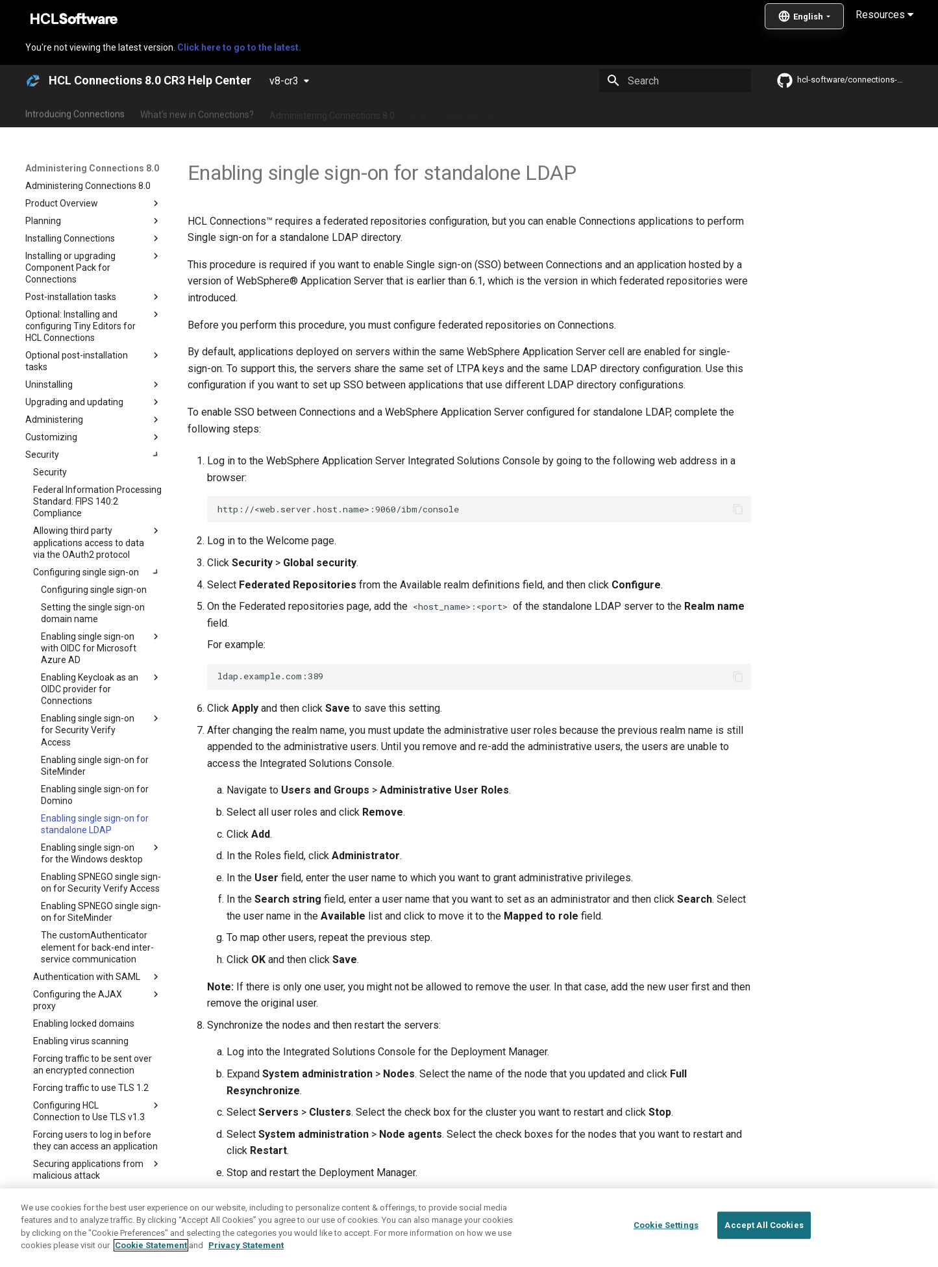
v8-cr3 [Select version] (284, 81)
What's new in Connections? (197, 112)
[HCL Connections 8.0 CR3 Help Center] (33, 81)
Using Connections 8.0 (455, 112)
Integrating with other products (579, 112)
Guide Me (677, 112)
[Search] (675, 80)
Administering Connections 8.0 (332, 112)
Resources (884, 14)
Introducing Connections (75, 112)
